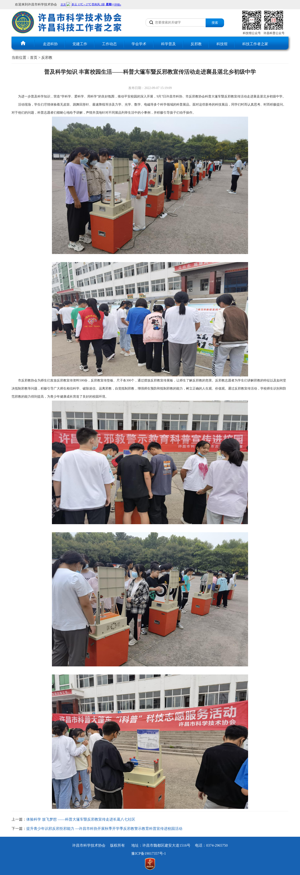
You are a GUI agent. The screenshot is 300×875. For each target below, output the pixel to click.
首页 (33, 57)
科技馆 (222, 44)
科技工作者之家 (255, 44)
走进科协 (50, 44)
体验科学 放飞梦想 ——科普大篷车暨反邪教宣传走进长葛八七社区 (80, 819)
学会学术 (139, 44)
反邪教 (196, 44)
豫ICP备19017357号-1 (148, 853)
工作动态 (109, 44)
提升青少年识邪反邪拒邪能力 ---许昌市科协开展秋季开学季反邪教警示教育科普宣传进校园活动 (104, 829)
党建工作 (79, 44)
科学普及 (168, 44)
